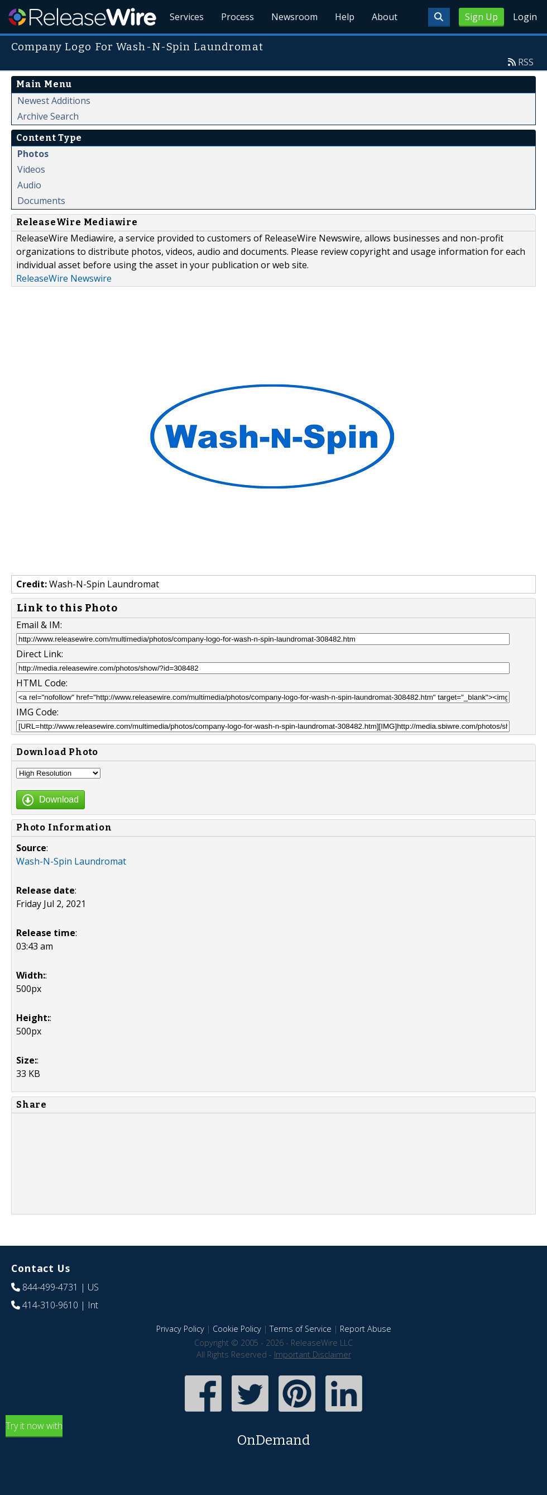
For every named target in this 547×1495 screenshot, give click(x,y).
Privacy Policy (180, 1354)
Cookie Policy (237, 1354)
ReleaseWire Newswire (64, 304)
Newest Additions (53, 126)
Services (184, 45)
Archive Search (48, 142)
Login (525, 17)
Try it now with (273, 1460)
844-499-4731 (50, 1313)
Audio (29, 211)
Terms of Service (301, 1354)
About (384, 45)
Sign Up (481, 17)
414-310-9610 (50, 1331)
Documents (41, 226)
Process (235, 45)
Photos (33, 179)
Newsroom (293, 45)
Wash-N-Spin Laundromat (71, 887)
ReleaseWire (82, 17)
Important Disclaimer (312, 1380)
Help (343, 45)
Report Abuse (365, 1354)
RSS (526, 88)
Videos (31, 195)
